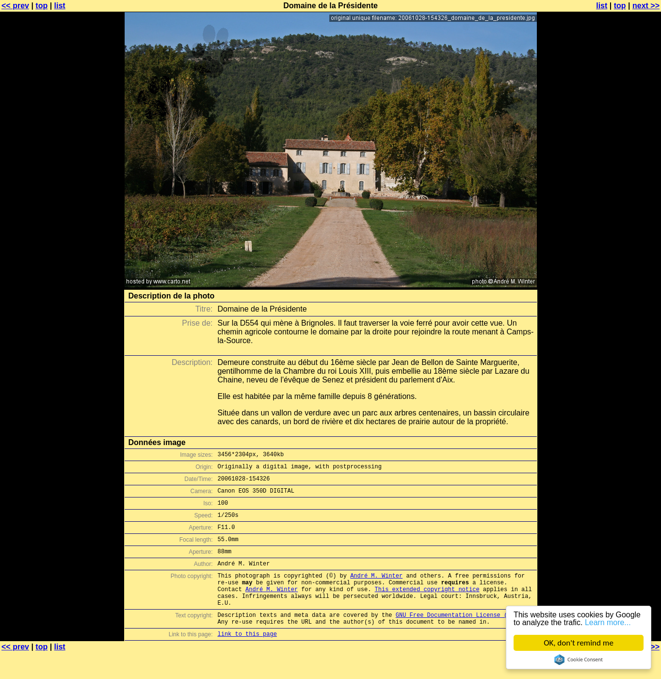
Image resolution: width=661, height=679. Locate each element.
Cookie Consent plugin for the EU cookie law (578, 659)
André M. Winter (376, 591)
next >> (646, 5)
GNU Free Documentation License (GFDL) (460, 638)
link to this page (247, 660)
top (41, 5)
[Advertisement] (622, 240)
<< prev (15, 5)
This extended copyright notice (427, 608)
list (59, 5)
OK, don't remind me (578, 643)
